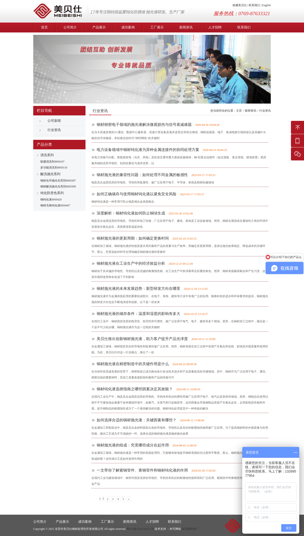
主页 (239, 110)
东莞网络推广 (190, 529)
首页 (44, 27)
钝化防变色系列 (52, 193)
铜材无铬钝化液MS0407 (55, 205)
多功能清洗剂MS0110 (53, 167)
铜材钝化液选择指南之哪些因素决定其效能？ (135, 389)
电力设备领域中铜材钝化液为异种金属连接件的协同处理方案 (148, 150)
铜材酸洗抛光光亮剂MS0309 (58, 186)
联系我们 (254, 5)
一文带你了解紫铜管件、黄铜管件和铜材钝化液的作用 (142, 470)
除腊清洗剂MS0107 (52, 161)
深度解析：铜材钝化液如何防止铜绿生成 (131, 213)
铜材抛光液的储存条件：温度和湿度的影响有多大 (138, 314)
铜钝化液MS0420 (51, 199)
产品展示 (99, 27)
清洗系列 (47, 155)
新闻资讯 (186, 27)
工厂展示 (157, 27)
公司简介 (70, 27)
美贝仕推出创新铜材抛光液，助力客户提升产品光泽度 (142, 339)
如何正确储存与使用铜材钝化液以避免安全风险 (136, 194)
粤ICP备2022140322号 (140, 529)
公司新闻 (54, 121)
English (266, 5)
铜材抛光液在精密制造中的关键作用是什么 (133, 364)
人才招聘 (215, 27)
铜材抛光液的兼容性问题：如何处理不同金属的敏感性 (142, 175)
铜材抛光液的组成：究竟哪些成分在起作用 (133, 445)
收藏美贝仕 (240, 5)
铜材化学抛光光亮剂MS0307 (58, 180)
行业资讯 (54, 130)
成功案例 (128, 27)
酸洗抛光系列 (50, 174)
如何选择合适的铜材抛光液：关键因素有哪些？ (136, 420)
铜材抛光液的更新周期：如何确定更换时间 (133, 238)
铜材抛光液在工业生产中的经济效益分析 (131, 263)
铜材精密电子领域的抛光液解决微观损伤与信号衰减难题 (144, 125)
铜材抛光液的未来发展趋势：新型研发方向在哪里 (138, 288)
